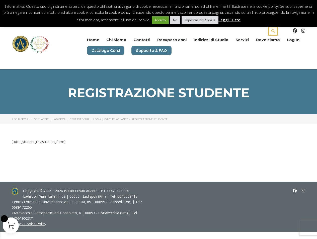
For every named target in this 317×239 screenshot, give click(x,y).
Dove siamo (268, 39)
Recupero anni (172, 39)
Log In (293, 39)
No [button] (175, 20)
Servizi (242, 39)
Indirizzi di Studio (211, 39)
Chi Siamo (116, 39)
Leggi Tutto (229, 19)
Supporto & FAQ (151, 50)
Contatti (141, 39)
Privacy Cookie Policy (29, 223)
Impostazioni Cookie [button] (200, 20)
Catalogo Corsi (106, 50)
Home (93, 39)
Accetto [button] (160, 20)
